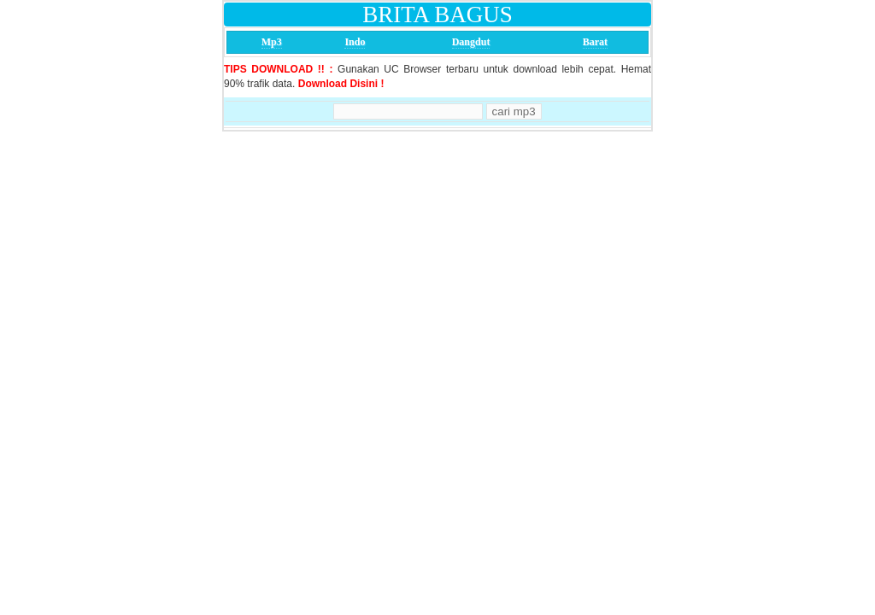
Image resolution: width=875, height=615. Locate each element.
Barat (595, 42)
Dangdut (471, 42)
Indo (354, 42)
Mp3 (271, 42)
